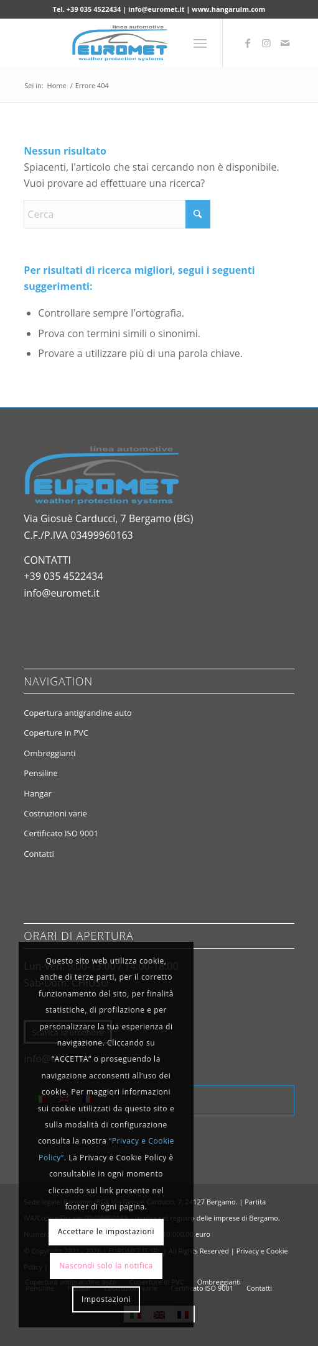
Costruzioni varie (55, 813)
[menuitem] (200, 43)
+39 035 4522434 (63, 576)
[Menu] (200, 43)
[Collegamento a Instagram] (266, 43)
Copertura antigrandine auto (77, 712)
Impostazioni (106, 1299)
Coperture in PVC (56, 732)
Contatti (39, 853)
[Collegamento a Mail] (285, 43)
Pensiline (40, 773)
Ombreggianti (49, 753)
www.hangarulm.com (228, 9)
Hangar (37, 793)
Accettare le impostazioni (106, 1231)
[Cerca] (117, 214)
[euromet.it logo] (132, 43)
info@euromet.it (156, 9)
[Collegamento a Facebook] (247, 43)
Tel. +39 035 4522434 (87, 9)
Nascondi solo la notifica (106, 1265)
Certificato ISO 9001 (61, 833)
